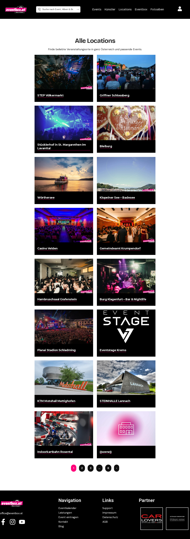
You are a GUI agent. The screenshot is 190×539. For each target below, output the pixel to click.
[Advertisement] (17, 85)
